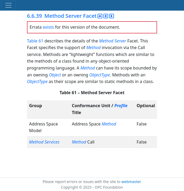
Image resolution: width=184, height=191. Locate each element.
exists (48, 27)
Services (51, 142)
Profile (120, 105)
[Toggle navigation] (8, 5)
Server (120, 41)
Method (106, 41)
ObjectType (99, 75)
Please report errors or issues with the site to (82, 181)
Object (55, 75)
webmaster (130, 181)
